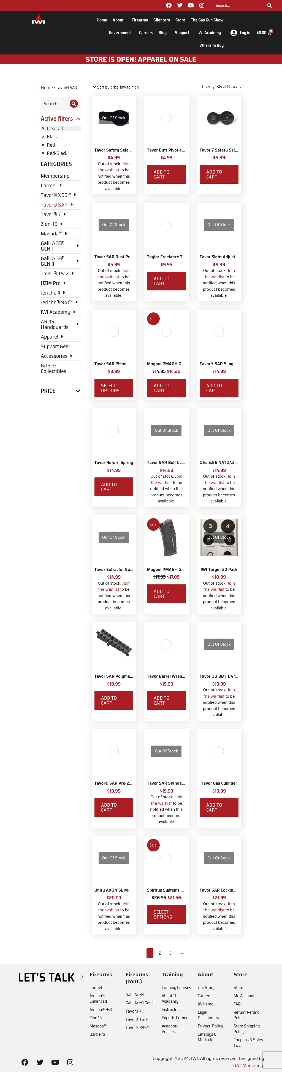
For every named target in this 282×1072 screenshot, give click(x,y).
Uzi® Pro (97, 1034)
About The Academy (171, 998)
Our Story (206, 987)
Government (121, 32)
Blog (164, 32)
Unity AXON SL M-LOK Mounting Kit (129, 890)
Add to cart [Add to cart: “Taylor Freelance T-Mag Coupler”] (161, 281)
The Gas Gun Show (207, 20)
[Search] (269, 5)
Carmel (96, 987)
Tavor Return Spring (113, 462)
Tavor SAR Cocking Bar (221, 890)
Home (102, 20)
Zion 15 (96, 1017)
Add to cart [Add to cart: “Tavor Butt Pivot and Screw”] (161, 174)
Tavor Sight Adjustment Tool (227, 257)
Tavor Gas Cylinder (219, 783)
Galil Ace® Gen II (140, 1002)
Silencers (161, 20)
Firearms (140, 20)
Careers (146, 32)
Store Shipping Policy (247, 1028)
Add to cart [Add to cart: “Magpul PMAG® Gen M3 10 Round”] (161, 388)
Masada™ (98, 1025)
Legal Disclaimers (208, 1015)
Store (180, 20)
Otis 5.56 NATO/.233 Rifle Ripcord (232, 462)
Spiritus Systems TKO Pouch (174, 890)
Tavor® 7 (134, 1011)
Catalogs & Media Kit (207, 1037)
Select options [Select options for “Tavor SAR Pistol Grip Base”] (110, 388)
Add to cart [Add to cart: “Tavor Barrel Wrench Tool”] (161, 700)
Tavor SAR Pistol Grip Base (120, 364)
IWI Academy (210, 32)
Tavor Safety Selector (115, 150)
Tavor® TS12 (137, 1019)
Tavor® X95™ (138, 1027)
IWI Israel (206, 1003)
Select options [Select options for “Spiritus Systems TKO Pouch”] (163, 914)
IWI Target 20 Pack (219, 569)
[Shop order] (115, 87)
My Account (244, 995)
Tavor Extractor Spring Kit (119, 569)
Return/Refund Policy (246, 1015)
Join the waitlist (114, 167)
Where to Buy (211, 45)
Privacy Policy (210, 1025)
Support (183, 32)
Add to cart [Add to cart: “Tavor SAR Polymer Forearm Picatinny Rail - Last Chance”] (109, 700)
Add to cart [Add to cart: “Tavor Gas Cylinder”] (214, 807)
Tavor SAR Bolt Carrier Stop (173, 462)
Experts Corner (175, 1017)
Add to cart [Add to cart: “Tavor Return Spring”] (109, 486)
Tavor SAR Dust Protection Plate (125, 257)
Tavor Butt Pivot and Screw (173, 150)
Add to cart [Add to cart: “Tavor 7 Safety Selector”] (214, 174)
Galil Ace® (135, 994)
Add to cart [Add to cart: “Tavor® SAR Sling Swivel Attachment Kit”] (214, 388)
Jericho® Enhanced (98, 998)
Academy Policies (170, 1028)
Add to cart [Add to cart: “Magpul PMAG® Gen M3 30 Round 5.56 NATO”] (161, 593)
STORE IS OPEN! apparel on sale (141, 59)
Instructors (171, 1009)
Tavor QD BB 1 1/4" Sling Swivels (231, 676)
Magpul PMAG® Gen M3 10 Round (179, 364)
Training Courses (176, 987)
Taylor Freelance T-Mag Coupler (177, 257)
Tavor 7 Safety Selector (222, 150)
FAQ (237, 1003)
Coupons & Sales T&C (248, 1042)
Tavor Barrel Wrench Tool (171, 676)
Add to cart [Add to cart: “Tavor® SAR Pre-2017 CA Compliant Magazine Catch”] (109, 807)
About (119, 20)
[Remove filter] (61, 128)
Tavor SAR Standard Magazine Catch (182, 783)
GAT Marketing (248, 1065)
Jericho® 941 (101, 1009)
